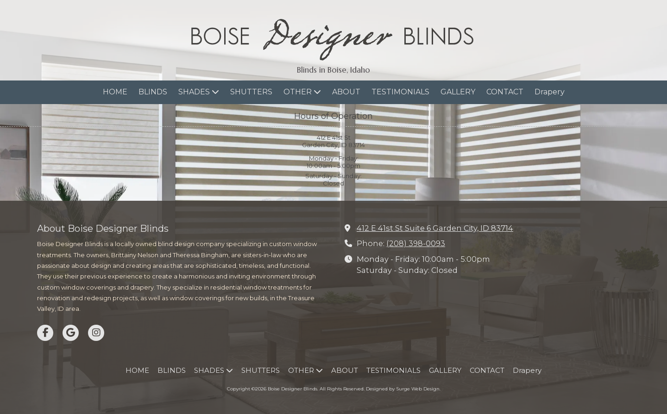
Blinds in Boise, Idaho (333, 70)
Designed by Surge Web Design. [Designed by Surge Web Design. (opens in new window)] (403, 389)
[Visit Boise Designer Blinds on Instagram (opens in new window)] (96, 333)
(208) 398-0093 (415, 243)
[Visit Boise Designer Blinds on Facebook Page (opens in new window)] (45, 333)
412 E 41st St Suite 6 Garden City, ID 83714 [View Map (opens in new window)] (435, 228)
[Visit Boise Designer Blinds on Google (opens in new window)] (71, 333)
